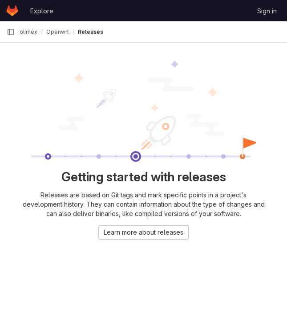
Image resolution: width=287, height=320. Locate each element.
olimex (28, 31)
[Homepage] (12, 11)
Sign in (267, 11)
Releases (90, 31)
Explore (41, 11)
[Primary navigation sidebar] (11, 32)
